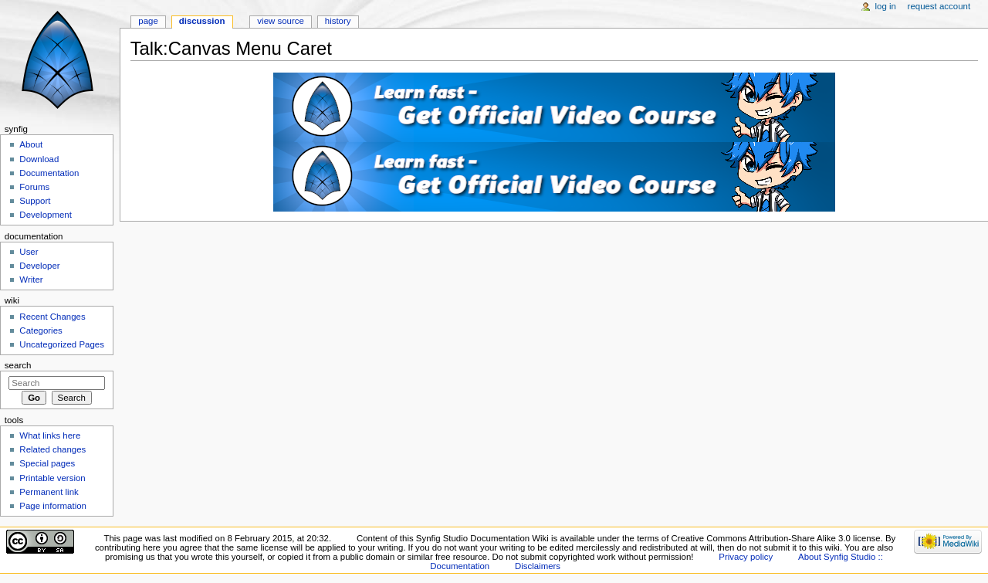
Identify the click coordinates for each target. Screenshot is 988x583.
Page (147, 20)
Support (34, 200)
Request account (939, 6)
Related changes (52, 449)
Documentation (49, 173)
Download (39, 159)
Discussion (202, 20)
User (28, 251)
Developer (39, 265)
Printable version (52, 478)
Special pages (47, 463)
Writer (30, 279)
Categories (40, 330)
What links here (49, 435)
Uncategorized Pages (61, 344)
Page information (52, 505)
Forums (34, 187)
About (30, 144)
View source (280, 20)
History (338, 20)
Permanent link (48, 492)
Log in (885, 6)
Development (45, 214)
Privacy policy (746, 556)
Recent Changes (52, 316)
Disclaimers (537, 566)
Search (18, 365)
